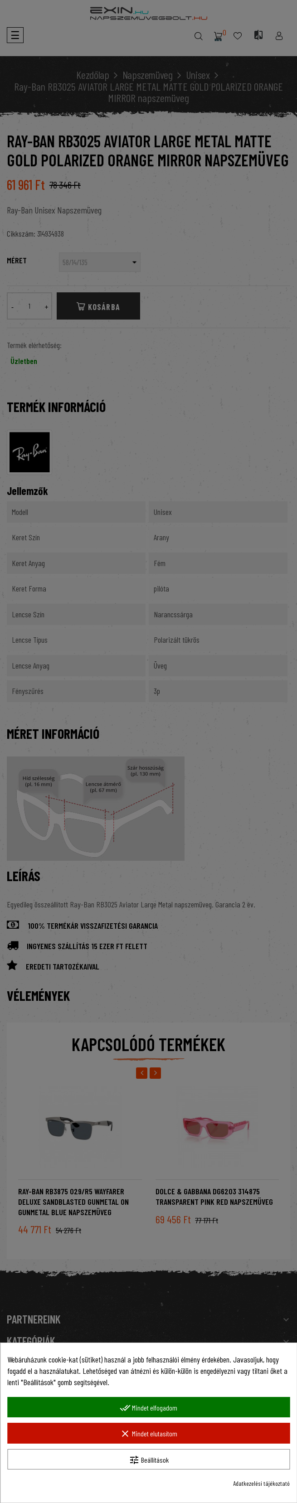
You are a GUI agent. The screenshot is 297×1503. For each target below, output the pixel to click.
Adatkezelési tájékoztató (261, 1483)
